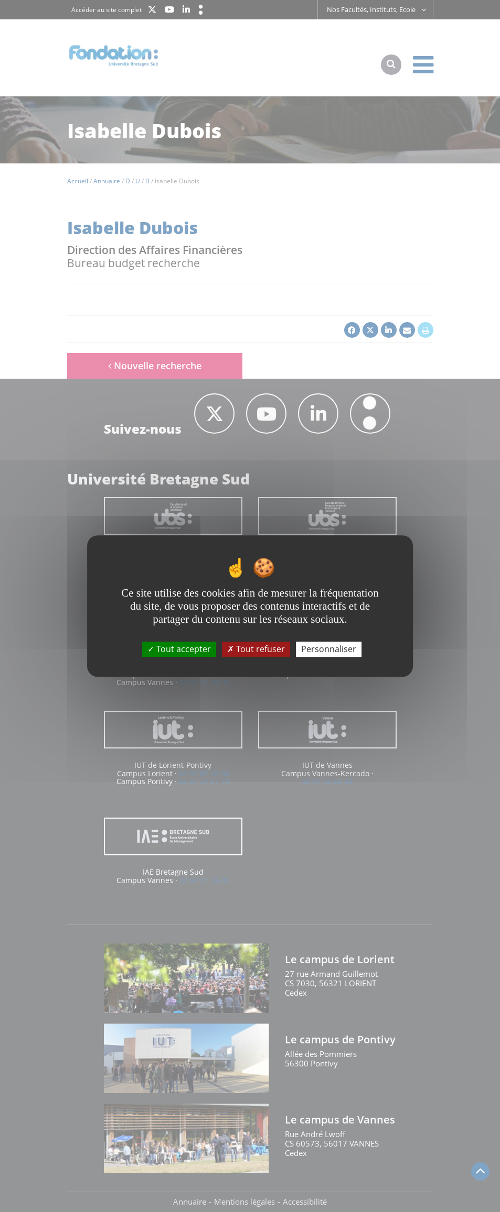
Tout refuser (256, 649)
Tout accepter (179, 649)
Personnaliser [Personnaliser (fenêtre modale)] (328, 649)
